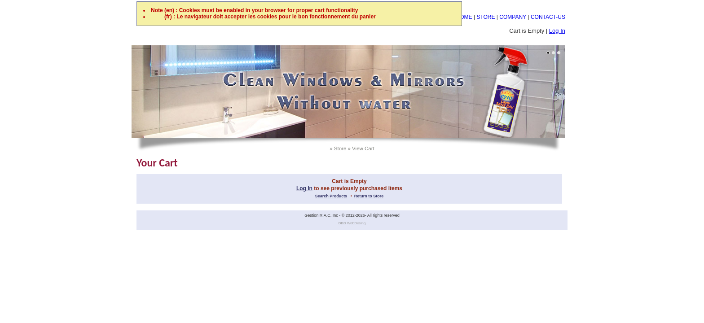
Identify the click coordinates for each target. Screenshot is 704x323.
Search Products (331, 196)
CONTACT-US (548, 17)
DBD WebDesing (352, 223)
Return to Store (369, 196)
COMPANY (512, 17)
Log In (557, 30)
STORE (485, 17)
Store (340, 148)
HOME (464, 17)
